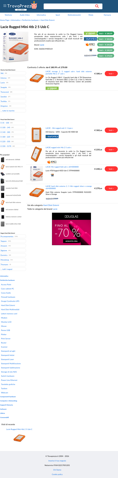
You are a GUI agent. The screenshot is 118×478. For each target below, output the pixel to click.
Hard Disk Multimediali (10, 309)
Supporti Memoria (6, 405)
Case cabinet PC (7, 289)
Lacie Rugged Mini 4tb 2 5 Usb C (19, 429)
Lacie (42, 45)
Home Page (4, 20)
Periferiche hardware (30, 20)
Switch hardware (7, 376)
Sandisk (4, 96)
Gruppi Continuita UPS (10, 301)
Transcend (5, 92)
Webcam (4, 392)
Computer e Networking (8, 401)
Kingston (4, 106)
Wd (2, 73)
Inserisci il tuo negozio (57, 461)
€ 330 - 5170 (6, 146)
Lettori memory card (9, 313)
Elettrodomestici (74, 15)
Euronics (4, 255)
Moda (91, 15)
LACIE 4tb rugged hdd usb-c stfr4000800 (62, 167)
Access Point (6, 284)
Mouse (3, 326)
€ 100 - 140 (5, 127)
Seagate (4, 87)
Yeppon (4, 241)
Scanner (4, 347)
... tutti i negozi (6, 269)
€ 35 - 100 (5, 123)
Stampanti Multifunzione (11, 363)
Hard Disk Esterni (48, 20)
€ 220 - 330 (5, 141)
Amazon (4, 246)
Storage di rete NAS (9, 372)
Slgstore (4, 250)
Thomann (4, 264)
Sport (58, 15)
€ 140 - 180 (5, 132)
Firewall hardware (8, 297)
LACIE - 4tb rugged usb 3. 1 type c (59, 128)
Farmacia (107, 15)
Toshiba (4, 101)
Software (3, 409)
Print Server (6, 338)
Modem (4, 318)
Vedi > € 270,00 (105, 56)
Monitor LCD (6, 322)
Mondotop (5, 260)
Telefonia (8, 15)
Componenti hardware (8, 397)
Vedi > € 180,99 (105, 33)
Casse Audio (6, 293)
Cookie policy (57, 474)
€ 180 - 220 (5, 137)
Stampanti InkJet (7, 355)
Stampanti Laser (7, 359)
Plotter (3, 334)
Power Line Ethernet (9, 380)
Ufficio (2, 413)
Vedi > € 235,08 (105, 45)
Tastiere (4, 388)
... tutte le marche (7, 111)
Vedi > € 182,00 (105, 39)
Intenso (4, 78)
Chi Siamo (57, 470)
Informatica (41, 15)
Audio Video (25, 15)
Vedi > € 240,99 (105, 50)
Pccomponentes (7, 236)
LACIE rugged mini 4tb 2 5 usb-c (58, 147)
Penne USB (5, 330)
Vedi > (111, 73)
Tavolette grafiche (8, 384)
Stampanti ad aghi (8, 351)
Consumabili (4, 417)
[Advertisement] (71, 108)
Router (3, 343)
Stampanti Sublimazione (10, 368)
